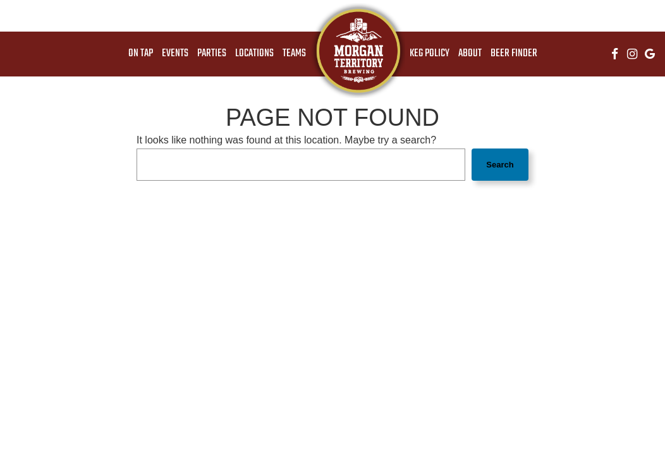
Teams (294, 53)
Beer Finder (514, 53)
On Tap (140, 53)
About (470, 53)
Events (175, 53)
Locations (254, 53)
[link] (357, 50)
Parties (211, 53)
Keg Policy (429, 53)
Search (499, 164)
